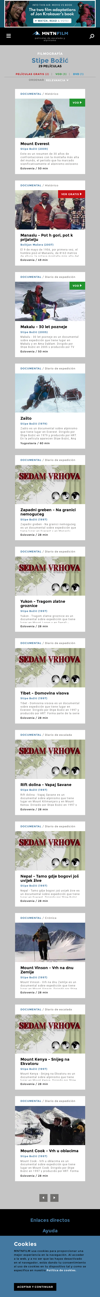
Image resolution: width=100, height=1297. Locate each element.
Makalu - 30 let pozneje (43, 326)
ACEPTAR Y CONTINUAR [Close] (35, 1286)
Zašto (26, 418)
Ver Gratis (71, 194)
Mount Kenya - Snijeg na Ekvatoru (44, 1061)
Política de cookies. (61, 1270)
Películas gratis (32, 74)
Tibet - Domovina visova (44, 693)
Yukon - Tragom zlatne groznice (42, 603)
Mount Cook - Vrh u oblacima (49, 1151)
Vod (77, 102)
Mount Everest (34, 143)
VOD (61, 74)
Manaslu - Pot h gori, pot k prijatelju (46, 237)
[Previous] (43, 1198)
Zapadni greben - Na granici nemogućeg (48, 512)
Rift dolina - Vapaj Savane (45, 784)
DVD (78, 74)
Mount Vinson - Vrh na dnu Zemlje (47, 969)
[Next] (54, 1198)
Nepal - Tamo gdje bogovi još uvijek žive (49, 878)
